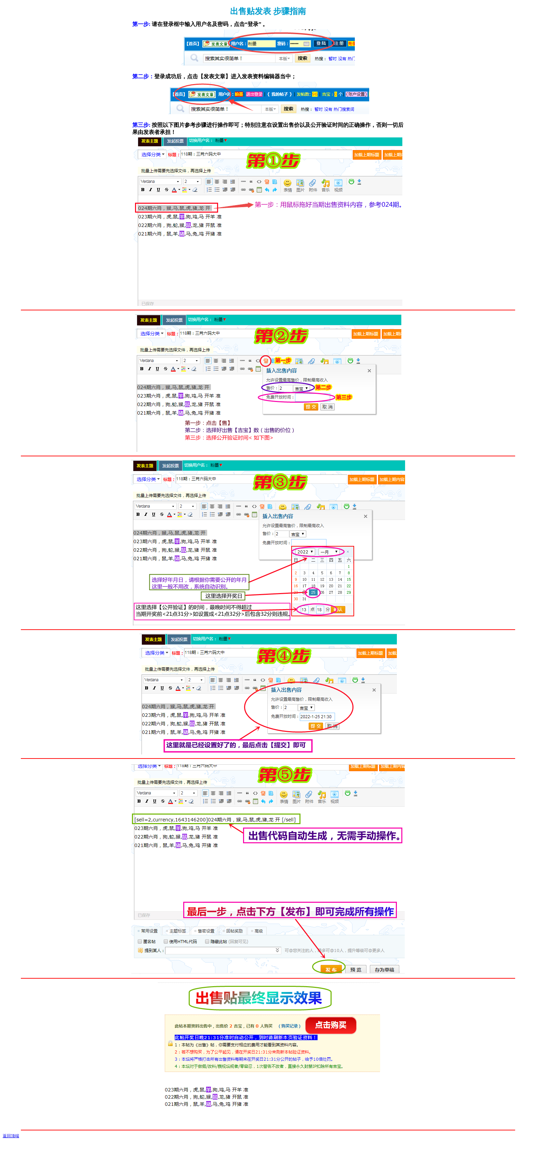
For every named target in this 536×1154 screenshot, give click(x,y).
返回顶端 (11, 1135)
